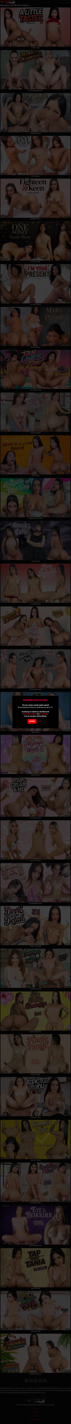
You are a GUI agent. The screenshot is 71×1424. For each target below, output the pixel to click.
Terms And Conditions (29, 714)
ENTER (32, 721)
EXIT (40, 721)
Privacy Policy (43, 714)
